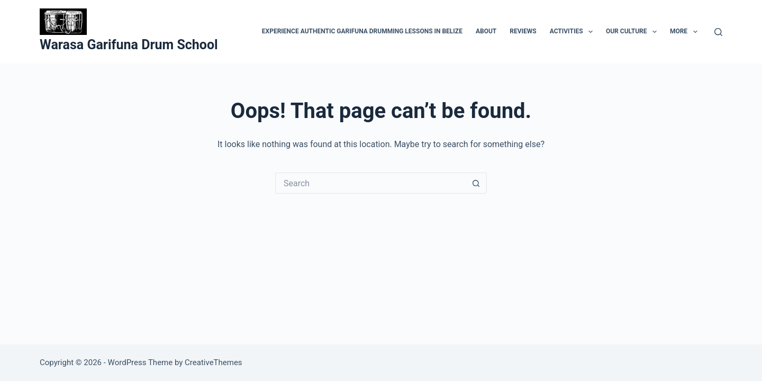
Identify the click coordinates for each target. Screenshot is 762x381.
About (486, 31)
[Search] (718, 32)
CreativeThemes (213, 362)
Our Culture (633, 31)
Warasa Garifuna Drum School (129, 44)
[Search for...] (370, 183)
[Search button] (476, 183)
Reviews (523, 31)
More (686, 31)
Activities (573, 31)
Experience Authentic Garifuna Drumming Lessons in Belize (362, 31)
